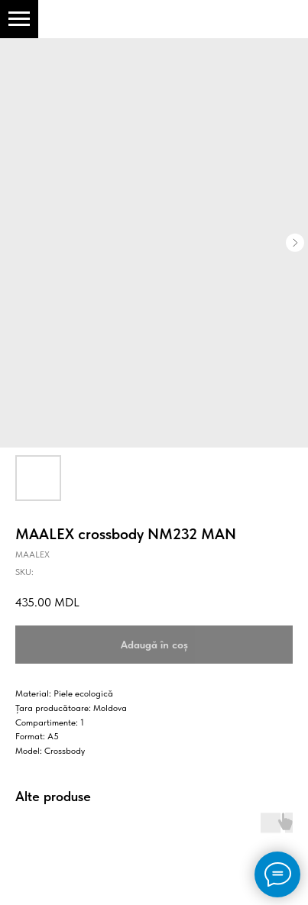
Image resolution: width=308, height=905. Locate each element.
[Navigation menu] (19, 19)
